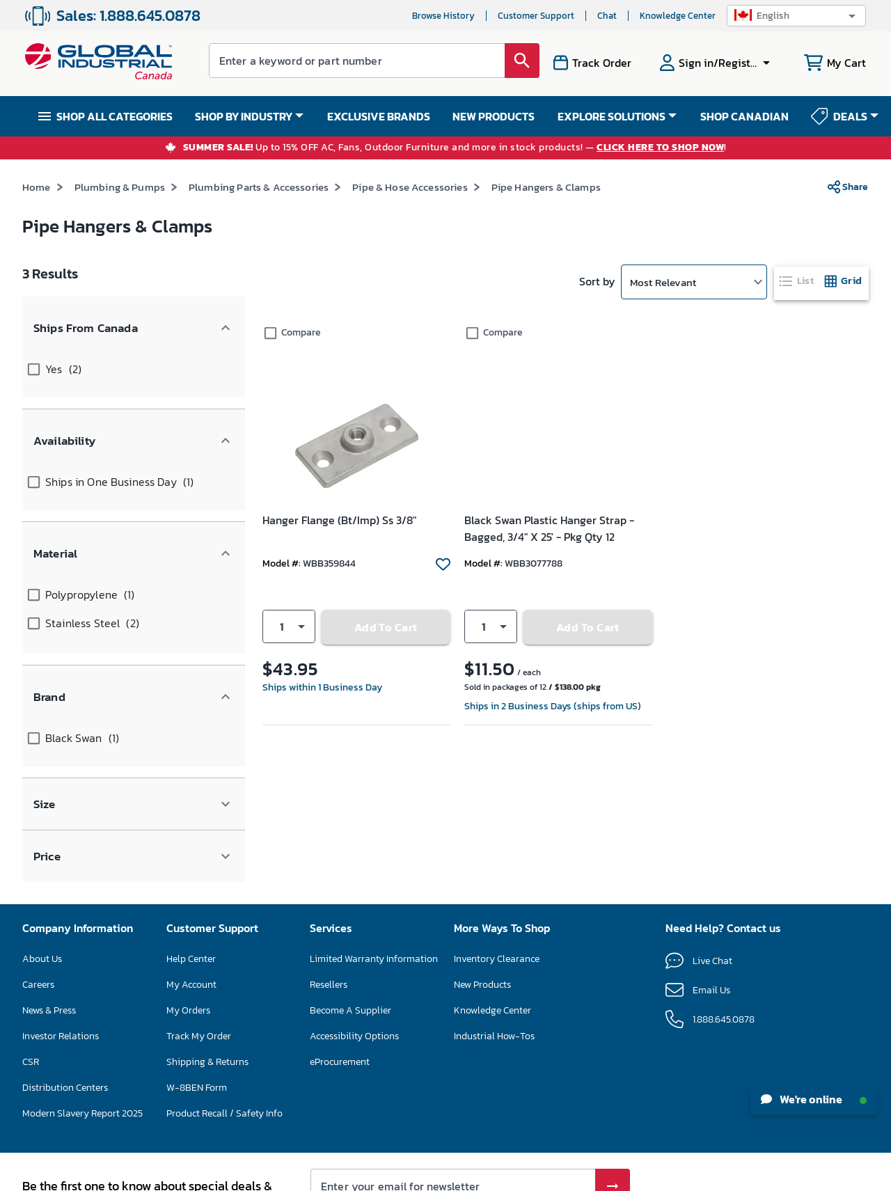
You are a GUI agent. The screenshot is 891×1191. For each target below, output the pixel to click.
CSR (30, 919)
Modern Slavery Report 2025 (82, 970)
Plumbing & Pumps (119, 187)
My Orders (188, 867)
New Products (482, 842)
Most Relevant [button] (663, 282)
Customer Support (536, 15)
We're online (814, 1099)
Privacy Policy (523, 1085)
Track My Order (198, 893)
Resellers (328, 842)
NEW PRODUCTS (493, 116)
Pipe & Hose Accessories (409, 187)
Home (36, 187)
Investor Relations (60, 893)
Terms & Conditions (417, 1175)
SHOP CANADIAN (744, 116)
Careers (38, 842)
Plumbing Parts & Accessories (259, 187)
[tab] (797, 281)
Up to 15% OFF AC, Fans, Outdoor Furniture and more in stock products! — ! (455, 148)
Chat (607, 15)
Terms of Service (591, 1085)
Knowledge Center (678, 15)
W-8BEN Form (196, 945)
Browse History (443, 15)
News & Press (49, 867)
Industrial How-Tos (494, 893)
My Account (191, 842)
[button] (796, 16)
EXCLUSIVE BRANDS (378, 116)
